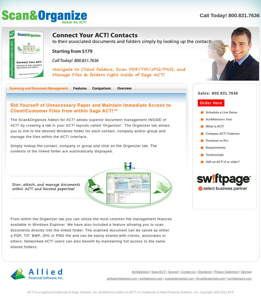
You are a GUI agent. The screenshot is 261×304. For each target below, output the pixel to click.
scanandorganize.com (179, 278)
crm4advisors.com (240, 278)
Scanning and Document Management (38, 88)
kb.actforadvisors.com (210, 278)
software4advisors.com (122, 278)
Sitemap (246, 271)
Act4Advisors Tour (219, 119)
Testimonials (215, 154)
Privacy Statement (226, 271)
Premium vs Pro (217, 140)
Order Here (211, 103)
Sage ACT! (158, 271)
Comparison (101, 88)
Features (80, 88)
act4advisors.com (151, 278)
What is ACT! (215, 126)
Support (173, 271)
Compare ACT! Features (223, 133)
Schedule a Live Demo (221, 112)
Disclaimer (205, 271)
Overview (124, 88)
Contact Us (188, 271)
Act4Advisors (140, 271)
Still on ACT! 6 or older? (222, 161)
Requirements (215, 147)
